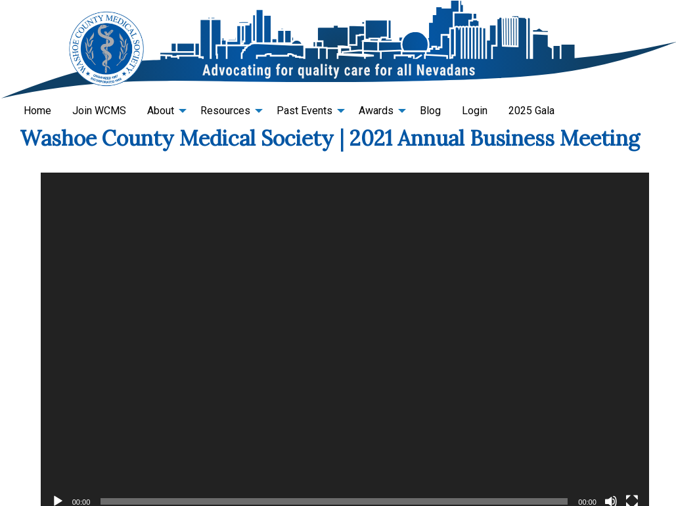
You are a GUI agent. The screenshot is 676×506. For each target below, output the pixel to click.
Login (474, 110)
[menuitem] (37, 110)
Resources (225, 110)
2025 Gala (531, 110)
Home (37, 110)
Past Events (304, 110)
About (160, 110)
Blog (430, 110)
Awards (376, 110)
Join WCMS (99, 110)
